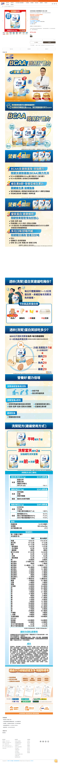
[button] (27, 20)
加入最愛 (32, 45)
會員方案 (28, 742)
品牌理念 (28, 741)
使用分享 (28, 748)
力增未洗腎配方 (17, 752)
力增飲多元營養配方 (18, 741)
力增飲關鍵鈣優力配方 (18, 742)
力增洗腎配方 (17, 751)
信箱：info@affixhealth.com (6, 745)
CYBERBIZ (31, 760)
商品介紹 (11, 48)
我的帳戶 (28, 743)
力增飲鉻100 (17, 745)
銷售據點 (12, 4)
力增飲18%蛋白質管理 (18, 746)
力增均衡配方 (17, 748)
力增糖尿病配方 (17, 749)
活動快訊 (28, 746)
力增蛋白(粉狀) (17, 755)
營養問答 (28, 745)
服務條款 (28, 751)
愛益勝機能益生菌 (17, 756)
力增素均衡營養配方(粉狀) (19, 754)
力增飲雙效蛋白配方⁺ (18, 743)
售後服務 (28, 752)
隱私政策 (28, 749)
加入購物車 (36, 42)
